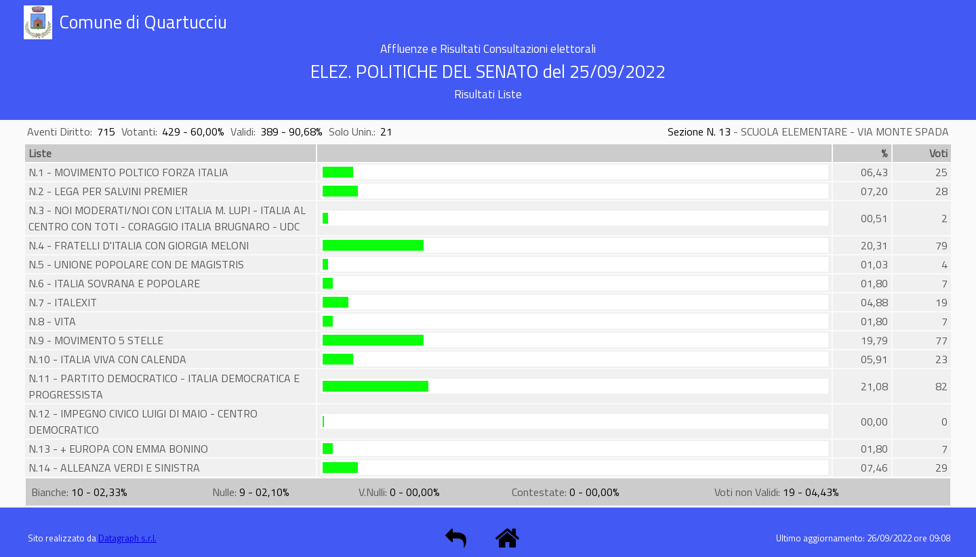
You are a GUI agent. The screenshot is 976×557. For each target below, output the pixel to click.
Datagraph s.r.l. (127, 538)
